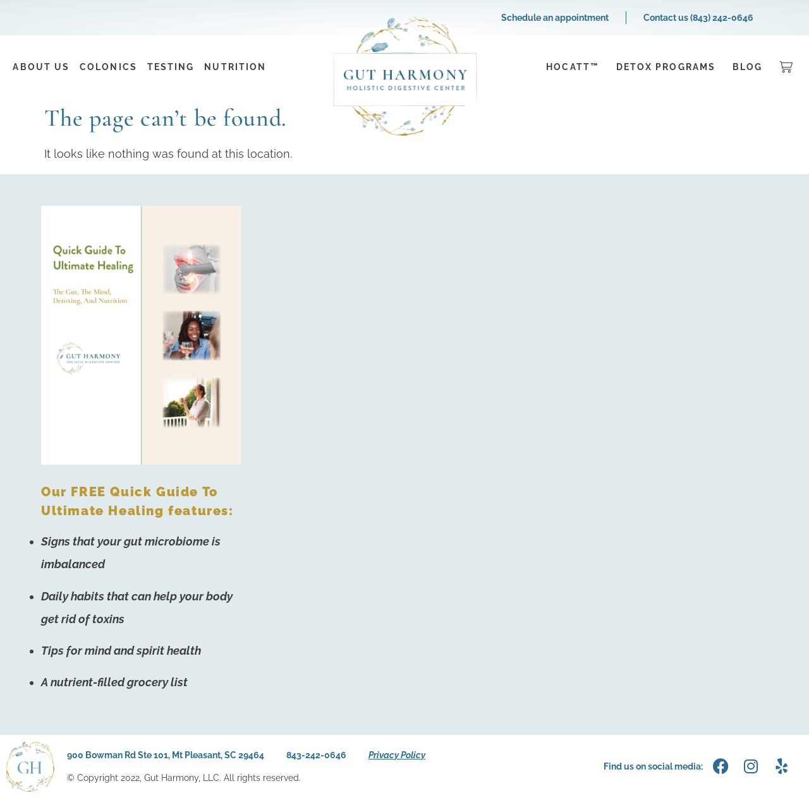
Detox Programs (665, 67)
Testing (171, 67)
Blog (747, 67)
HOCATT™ (572, 67)
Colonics (108, 67)
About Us (41, 67)
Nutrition (235, 67)
